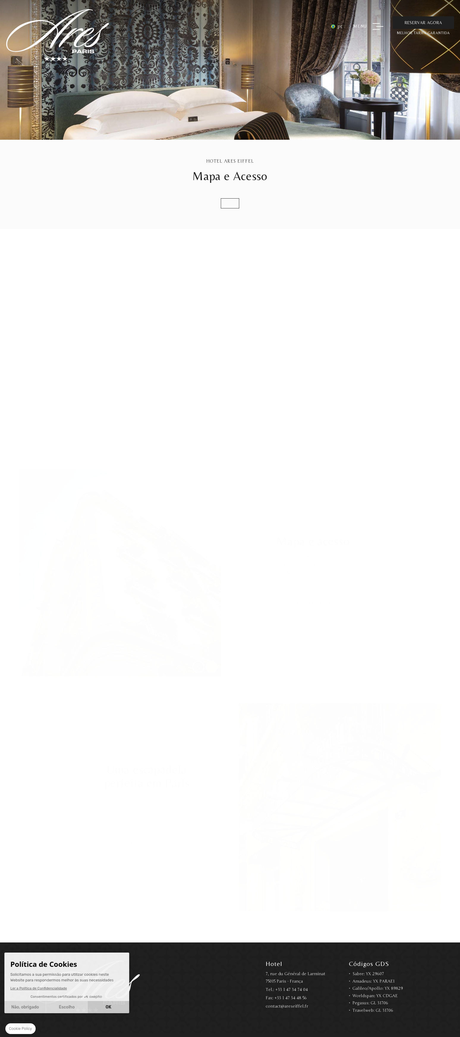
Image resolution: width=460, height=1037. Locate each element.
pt (340, 26)
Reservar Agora (423, 22)
